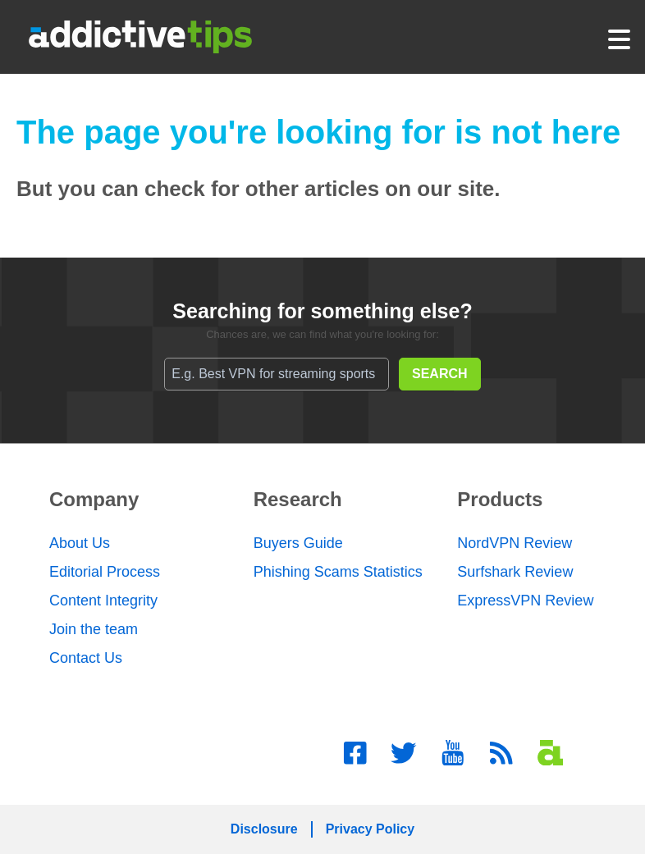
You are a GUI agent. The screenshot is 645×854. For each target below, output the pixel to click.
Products (499, 499)
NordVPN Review (514, 543)
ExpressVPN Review (525, 600)
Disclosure (264, 829)
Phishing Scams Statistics (338, 572)
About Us (79, 543)
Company (94, 499)
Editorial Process (104, 572)
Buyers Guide (298, 543)
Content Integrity (103, 600)
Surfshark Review (515, 572)
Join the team (93, 629)
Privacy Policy (370, 829)
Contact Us (85, 658)
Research (298, 499)
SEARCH (440, 374)
